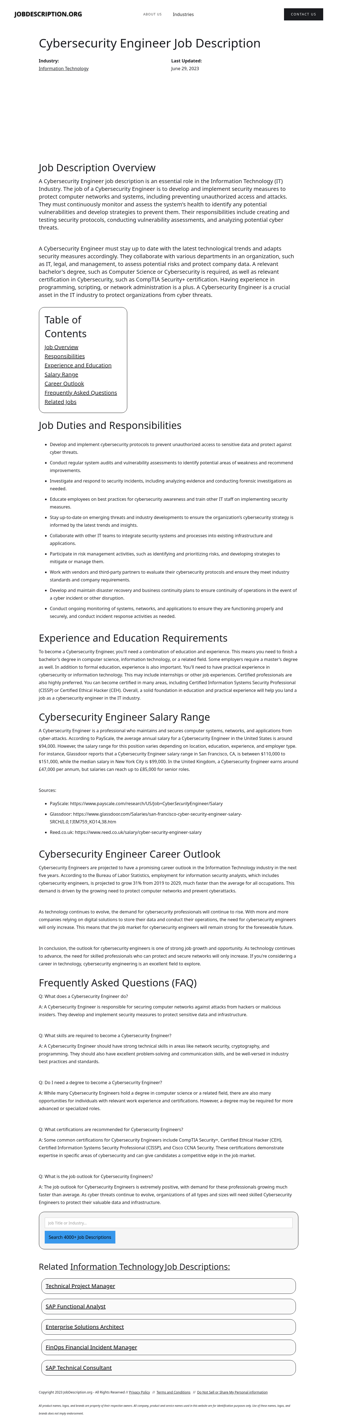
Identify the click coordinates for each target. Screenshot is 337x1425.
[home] (48, 14)
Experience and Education (78, 365)
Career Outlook (64, 383)
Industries (183, 14)
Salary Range (61, 374)
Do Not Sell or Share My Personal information (232, 1392)
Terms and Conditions (173, 1392)
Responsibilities (65, 356)
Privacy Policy (139, 1392)
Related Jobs (61, 401)
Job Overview (61, 347)
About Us (152, 14)
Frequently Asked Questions (81, 392)
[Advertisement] (168, 116)
